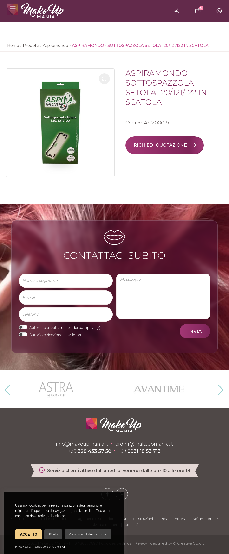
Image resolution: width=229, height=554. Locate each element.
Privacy (140, 543)
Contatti (131, 525)
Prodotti (31, 45)
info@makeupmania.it (82, 444)
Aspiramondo (55, 45)
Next (218, 388)
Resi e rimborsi (172, 519)
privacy (93, 327)
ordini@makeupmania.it (144, 444)
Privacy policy (23, 546)
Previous (6, 388)
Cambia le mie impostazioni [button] (88, 534)
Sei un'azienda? (205, 519)
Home (13, 45)
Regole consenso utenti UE (49, 546)
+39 (89, 451)
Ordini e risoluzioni (137, 519)
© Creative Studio (189, 543)
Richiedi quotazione (168, 145)
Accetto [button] (28, 534)
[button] (104, 78)
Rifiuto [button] (53, 534)
